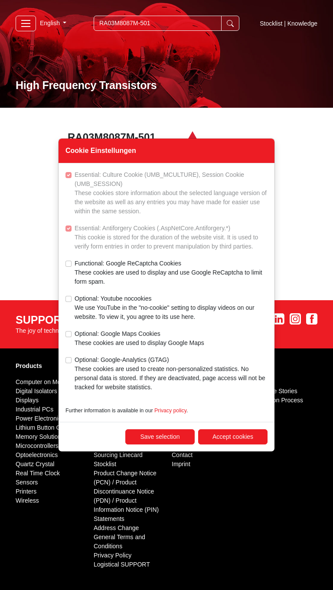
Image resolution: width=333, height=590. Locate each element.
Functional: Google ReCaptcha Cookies (171, 273)
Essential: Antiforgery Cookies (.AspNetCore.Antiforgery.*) (171, 238)
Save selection (160, 436)
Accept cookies (232, 436)
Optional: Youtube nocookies (171, 308)
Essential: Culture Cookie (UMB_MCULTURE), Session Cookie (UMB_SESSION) (171, 193)
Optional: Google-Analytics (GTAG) (171, 374)
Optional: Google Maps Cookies (139, 339)
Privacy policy (170, 411)
